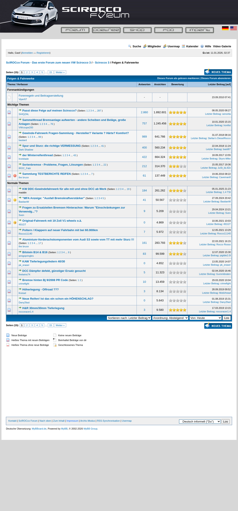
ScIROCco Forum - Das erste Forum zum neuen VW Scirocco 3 (48, 62)
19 (128, 189)
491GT (22, 224)
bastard (23, 140)
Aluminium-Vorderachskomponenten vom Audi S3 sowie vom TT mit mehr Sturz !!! (78, 239)
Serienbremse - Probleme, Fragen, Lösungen (52, 164)
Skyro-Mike (225, 158)
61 (144, 175)
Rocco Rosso (223, 244)
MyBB (64, 428)
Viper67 (23, 99)
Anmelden (27, 52)
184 (144, 190)
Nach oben (45, 420)
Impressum (72, 420)
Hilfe (205, 46)
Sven (21, 215)
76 (51, 124)
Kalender (190, 46)
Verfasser (22, 84)
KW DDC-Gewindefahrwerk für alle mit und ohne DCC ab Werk (64, 189)
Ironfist (227, 125)
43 (74, 155)
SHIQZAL (24, 114)
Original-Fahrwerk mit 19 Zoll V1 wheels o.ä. (52, 220)
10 (144, 281)
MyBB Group (90, 428)
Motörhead (225, 293)
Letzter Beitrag (216, 84)
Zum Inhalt (58, 420)
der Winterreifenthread (37, 155)
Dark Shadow (26, 149)
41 (102, 146)
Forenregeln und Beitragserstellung (41, 95)
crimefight (24, 283)
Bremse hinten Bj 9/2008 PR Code (45, 280)
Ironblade (24, 158)
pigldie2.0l (225, 255)
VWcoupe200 (26, 127)
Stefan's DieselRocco (219, 138)
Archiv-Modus (87, 420)
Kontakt (12, 420)
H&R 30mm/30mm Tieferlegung (43, 308)
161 (144, 242)
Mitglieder (152, 46)
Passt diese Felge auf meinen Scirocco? (49, 110)
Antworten (144, 84)
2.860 (144, 112)
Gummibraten (223, 274)
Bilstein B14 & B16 (35, 252)
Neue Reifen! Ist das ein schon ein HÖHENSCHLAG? (57, 298)
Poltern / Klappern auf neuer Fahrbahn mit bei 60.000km (60, 230)
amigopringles (26, 256)
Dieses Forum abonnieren (216, 78)
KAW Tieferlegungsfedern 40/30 (43, 261)
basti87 (227, 149)
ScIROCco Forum (27, 420)
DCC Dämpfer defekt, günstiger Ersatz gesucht (54, 270)
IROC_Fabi (25, 168)
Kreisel (22, 293)
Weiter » (60, 72)
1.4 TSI (227, 192)
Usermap (171, 46)
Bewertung (177, 84)
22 (104, 164)
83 (144, 253)
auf (228, 84)
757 (144, 123)
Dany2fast (24, 302)
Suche (134, 46)
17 (39, 243)
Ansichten (160, 84)
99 (39, 137)
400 (144, 147)
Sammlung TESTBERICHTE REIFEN (46, 173)
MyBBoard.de (39, 428)
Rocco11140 (25, 233)
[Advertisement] (119, 382)
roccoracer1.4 (26, 311)
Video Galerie (222, 46)
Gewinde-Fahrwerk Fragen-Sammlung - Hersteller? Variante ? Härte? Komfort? (75, 133)
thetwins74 (24, 274)
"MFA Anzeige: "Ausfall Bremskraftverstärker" (53, 198)
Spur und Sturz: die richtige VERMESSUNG (51, 145)
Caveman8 (225, 177)
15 (50, 72)
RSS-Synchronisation (108, 420)
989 (144, 136)
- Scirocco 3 (101, 62)
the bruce (24, 177)
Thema (11, 84)
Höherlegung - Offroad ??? (40, 289)
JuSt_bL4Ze (224, 167)
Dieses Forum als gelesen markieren (178, 78)
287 (99, 110)
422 (144, 157)
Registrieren (43, 52)
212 (144, 166)
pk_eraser (24, 265)
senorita (226, 114)
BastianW (24, 201)
